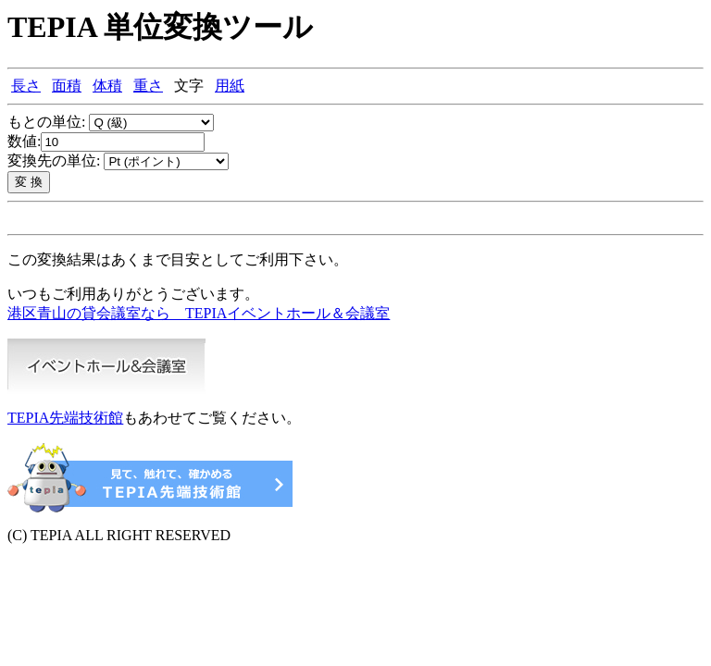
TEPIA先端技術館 (65, 418)
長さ (26, 85)
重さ (148, 85)
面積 (66, 85)
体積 (107, 85)
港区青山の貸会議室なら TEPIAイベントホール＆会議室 (198, 313)
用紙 (229, 85)
